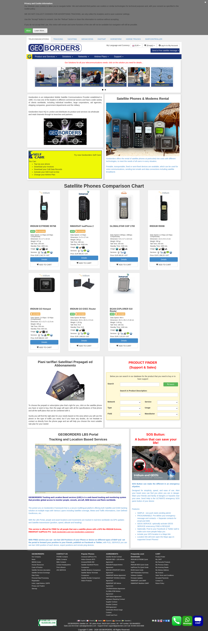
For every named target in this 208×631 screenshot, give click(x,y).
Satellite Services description (41, 570)
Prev (38, 77)
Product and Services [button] (46, 56)
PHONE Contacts (62, 557)
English (81, 620)
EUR (136, 45)
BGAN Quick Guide (137, 570)
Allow (28, 31)
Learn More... (40, 31)
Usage (147, 408)
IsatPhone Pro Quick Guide (139, 567)
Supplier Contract (111, 602)
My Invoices (159, 572)
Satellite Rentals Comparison (90, 578)
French (90, 620)
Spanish (107, 620)
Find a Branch (61, 567)
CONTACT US (62, 554)
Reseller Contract (111, 604)
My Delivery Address (162, 570)
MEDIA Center (36, 562)
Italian (98, 620)
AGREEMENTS (112, 554)
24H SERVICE (61, 570)
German (117, 620)
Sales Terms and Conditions (164, 575)
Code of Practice (37, 567)
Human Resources (38, 565)
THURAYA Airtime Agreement (115, 588)
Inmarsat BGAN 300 (87, 562)
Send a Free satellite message (165, 50)
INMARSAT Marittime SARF (140, 583)
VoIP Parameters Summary (139, 572)
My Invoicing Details (161, 567)
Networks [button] (83, 56)
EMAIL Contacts (62, 559)
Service (148, 402)
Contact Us (159, 580)
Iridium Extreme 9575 (88, 559)
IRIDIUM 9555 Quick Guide (139, 565)
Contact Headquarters (64, 565)
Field (110, 414)
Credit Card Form (111, 615)
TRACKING (58, 39)
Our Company (36, 557)
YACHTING (72, 39)
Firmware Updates (137, 578)
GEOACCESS (87, 39)
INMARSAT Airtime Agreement (116, 575)
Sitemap (34, 588)
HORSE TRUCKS (133, 39)
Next (169, 77)
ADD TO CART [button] (44, 265)
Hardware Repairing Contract (115, 599)
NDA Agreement (111, 607)
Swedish (126, 620)
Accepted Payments (161, 578)
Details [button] (44, 259)
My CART (158, 559)
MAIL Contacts (61, 562)
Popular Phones (87, 554)
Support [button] (118, 56)
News (33, 559)
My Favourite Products (162, 562)
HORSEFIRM (116, 39)
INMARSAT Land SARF (138, 580)
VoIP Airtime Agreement (113, 596)
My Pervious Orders (161, 565)
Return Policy (159, 583)
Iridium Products (86, 580)
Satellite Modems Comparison (91, 570)
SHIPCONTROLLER (153, 39)
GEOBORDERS (38, 554)
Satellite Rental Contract (114, 557)
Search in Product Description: (133, 391)
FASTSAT (102, 39)
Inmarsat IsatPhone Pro (89, 557)
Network (111, 402)
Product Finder (160, 557)
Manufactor (150, 414)
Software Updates (136, 575)
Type (110, 408)
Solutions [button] (67, 56)
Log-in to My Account (168, 45)
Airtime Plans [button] (101, 56)
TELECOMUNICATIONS (39, 39)
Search (111, 384)
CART (157, 554)
